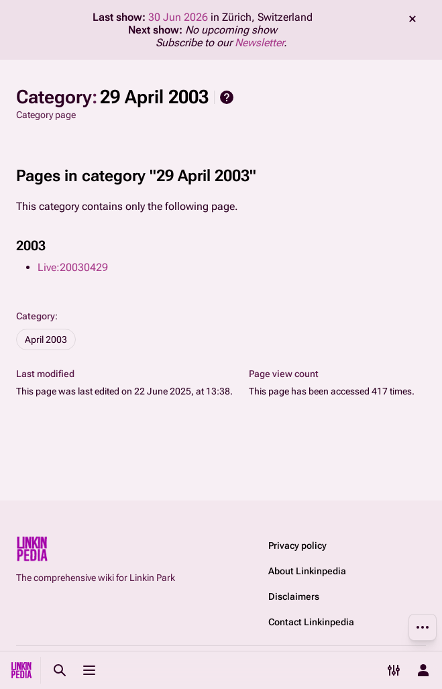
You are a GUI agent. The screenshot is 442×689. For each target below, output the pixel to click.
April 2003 (46, 339)
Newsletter (259, 42)
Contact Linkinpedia (311, 622)
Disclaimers (293, 596)
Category (35, 316)
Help (226, 97)
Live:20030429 (73, 267)
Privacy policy (297, 545)
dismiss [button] (412, 19)
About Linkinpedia (307, 571)
